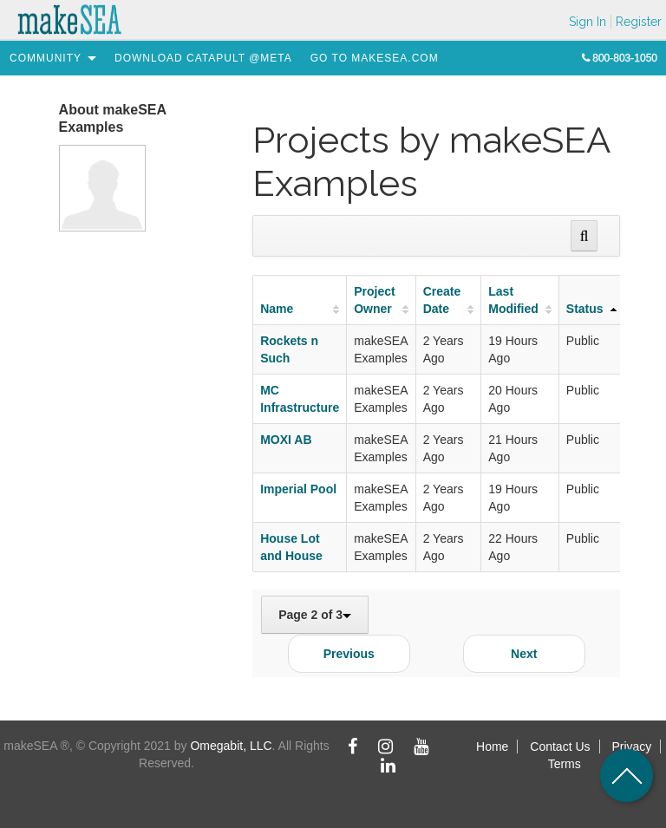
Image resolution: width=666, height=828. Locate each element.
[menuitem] (46, 58)
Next (524, 654)
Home (492, 746)
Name (276, 309)
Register (639, 22)
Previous (349, 654)
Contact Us (560, 746)
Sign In (587, 22)
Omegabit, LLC (230, 746)
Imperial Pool (298, 489)
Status (585, 309)
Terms (564, 764)
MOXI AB (285, 440)
